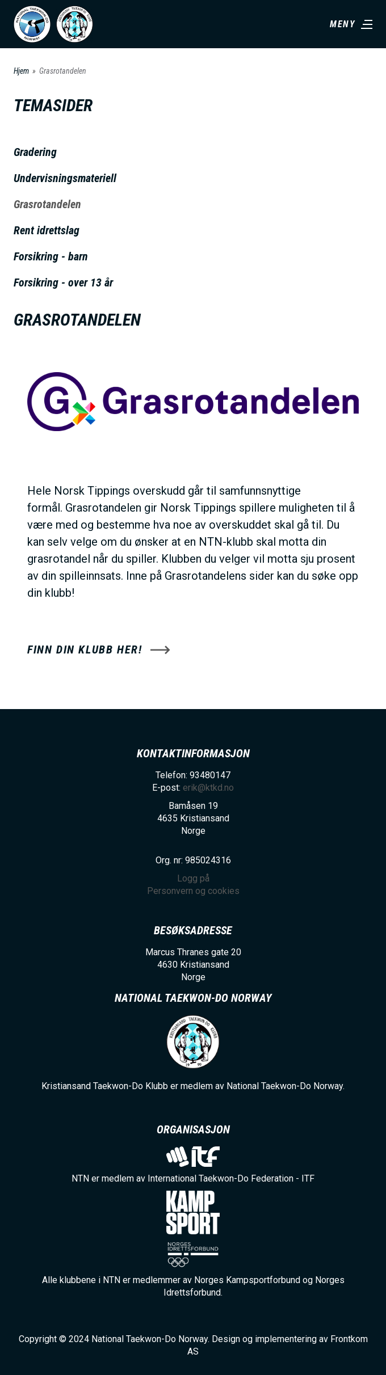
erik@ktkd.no (208, 787)
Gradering (35, 152)
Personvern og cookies (193, 890)
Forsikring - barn (51, 256)
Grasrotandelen (47, 204)
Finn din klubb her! (84, 649)
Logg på (193, 878)
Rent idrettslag (46, 230)
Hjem (21, 70)
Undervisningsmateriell (65, 178)
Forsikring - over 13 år (63, 282)
